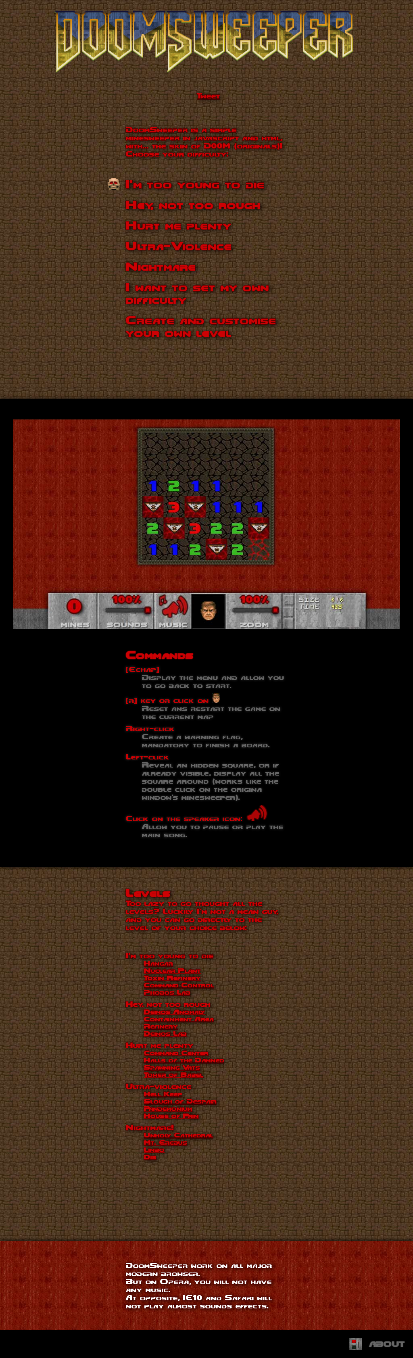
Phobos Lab (167, 992)
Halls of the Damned (184, 1060)
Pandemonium (168, 1108)
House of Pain (171, 1115)
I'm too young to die (195, 184)
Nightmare (161, 266)
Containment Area (179, 1018)
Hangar (158, 963)
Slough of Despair (180, 1101)
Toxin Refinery (172, 977)
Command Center (176, 1052)
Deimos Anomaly (174, 1011)
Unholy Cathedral (178, 1135)
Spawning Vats (172, 1067)
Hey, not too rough (193, 204)
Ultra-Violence (179, 246)
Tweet (208, 96)
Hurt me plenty (179, 225)
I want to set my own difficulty (197, 293)
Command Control (179, 985)
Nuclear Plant (172, 970)
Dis (150, 1156)
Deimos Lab (165, 1033)
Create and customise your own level (201, 326)
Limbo (154, 1149)
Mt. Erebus (165, 1142)
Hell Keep (163, 1093)
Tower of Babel (173, 1074)
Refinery (161, 1026)
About (387, 1344)
